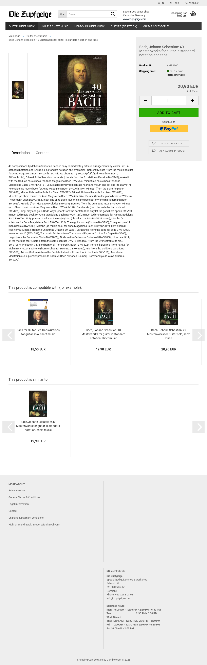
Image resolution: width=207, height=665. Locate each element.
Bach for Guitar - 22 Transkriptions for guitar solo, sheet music (38, 332)
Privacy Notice (16, 490)
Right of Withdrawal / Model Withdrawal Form (34, 524)
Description (21, 153)
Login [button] (175, 3)
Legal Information (18, 504)
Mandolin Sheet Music (89, 26)
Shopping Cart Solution (90, 659)
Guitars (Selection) (124, 26)
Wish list (192, 3)
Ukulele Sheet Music (54, 26)
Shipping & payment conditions (26, 517)
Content (42, 153)
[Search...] (62, 14)
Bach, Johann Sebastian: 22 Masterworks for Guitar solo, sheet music (168, 334)
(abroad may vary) (176, 75)
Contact (12, 510)
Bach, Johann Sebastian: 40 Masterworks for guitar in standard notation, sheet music (103, 334)
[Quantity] (168, 100)
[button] (161, 3)
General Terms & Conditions (24, 497)
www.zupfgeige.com (134, 19)
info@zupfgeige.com (118, 598)
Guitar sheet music (22, 26)
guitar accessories (156, 26)
